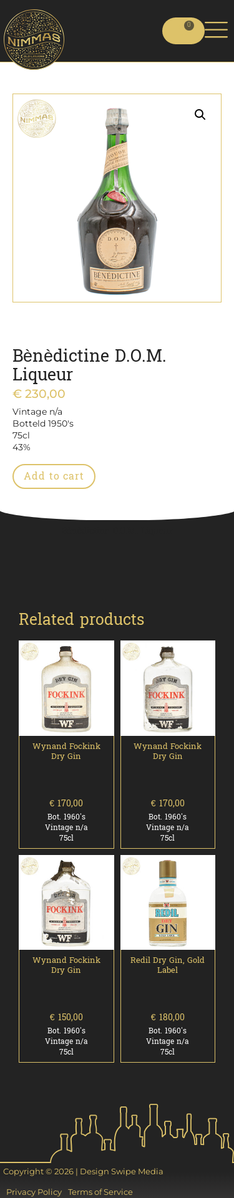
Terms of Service (100, 1192)
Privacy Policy (34, 1192)
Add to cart (54, 476)
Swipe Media (137, 1171)
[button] (200, 115)
